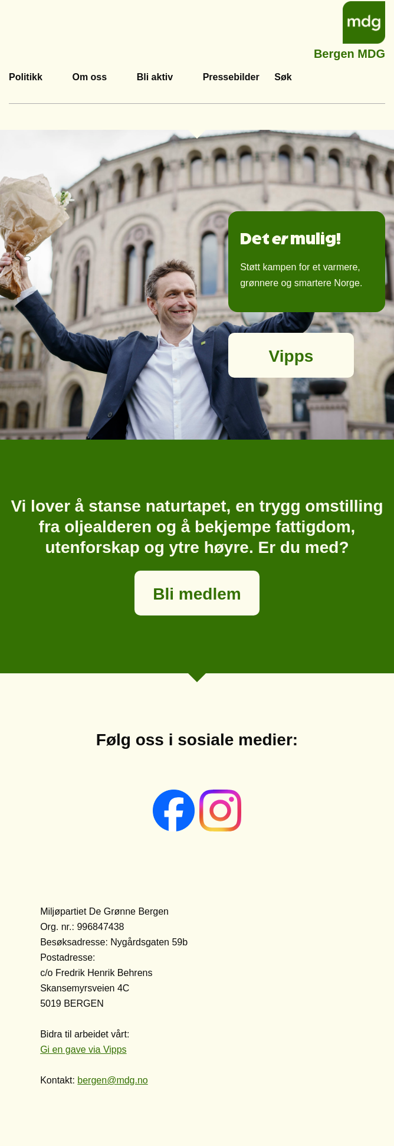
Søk (282, 77)
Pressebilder (231, 77)
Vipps (291, 356)
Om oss (89, 77)
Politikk (25, 77)
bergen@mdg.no (112, 1080)
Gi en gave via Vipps (83, 1050)
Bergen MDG (349, 52)
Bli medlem (197, 594)
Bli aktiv (155, 77)
